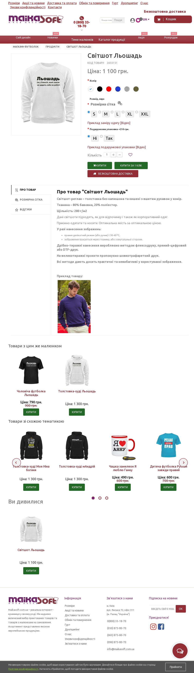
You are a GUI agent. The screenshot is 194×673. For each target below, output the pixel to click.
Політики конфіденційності (23, 669)
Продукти (52, 46)
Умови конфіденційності (28, 7)
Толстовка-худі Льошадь (77, 391)
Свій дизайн (23, 37)
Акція (141, 37)
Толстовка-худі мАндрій (77, 466)
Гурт (115, 3)
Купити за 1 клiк (131, 165)
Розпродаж (171, 37)
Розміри (14, 3)
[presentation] (16, 462)
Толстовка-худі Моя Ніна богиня (31, 468)
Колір (93, 81)
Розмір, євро (106, 102)
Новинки (53, 37)
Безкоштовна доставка (112, 173)
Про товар (25, 189)
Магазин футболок (26, 46)
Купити (99, 165)
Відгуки (23, 209)
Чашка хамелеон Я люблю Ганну (122, 468)
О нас (144, 3)
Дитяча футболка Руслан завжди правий (168, 468)
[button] (93, 499)
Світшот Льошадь (31, 550)
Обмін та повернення (94, 3)
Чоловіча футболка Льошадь (31, 393)
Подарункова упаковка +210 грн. (109, 129)
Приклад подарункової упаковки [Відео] (116, 147)
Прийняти (175, 666)
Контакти (55, 7)
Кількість (94, 155)
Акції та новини (33, 3)
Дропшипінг (129, 3)
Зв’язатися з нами (76, 643)
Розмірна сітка (29, 199)
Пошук (118, 20)
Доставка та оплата (62, 3)
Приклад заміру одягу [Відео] (108, 123)
